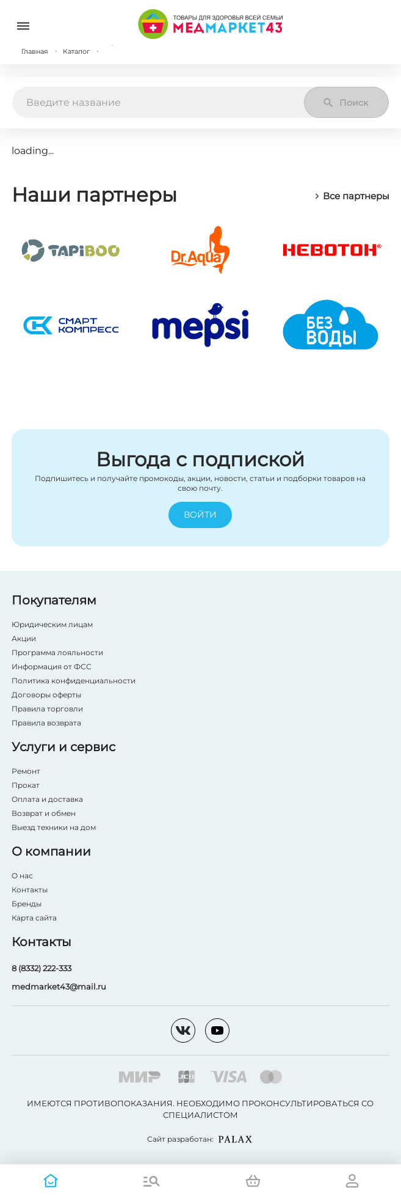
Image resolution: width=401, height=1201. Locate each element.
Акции (24, 638)
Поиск (345, 103)
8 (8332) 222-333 (41, 968)
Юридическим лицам (52, 624)
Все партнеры (351, 196)
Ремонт (26, 771)
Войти (200, 515)
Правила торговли (47, 708)
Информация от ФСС (52, 666)
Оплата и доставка (47, 799)
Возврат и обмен (44, 813)
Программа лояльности (57, 652)
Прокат (26, 785)
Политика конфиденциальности (73, 680)
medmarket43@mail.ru (59, 986)
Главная (34, 51)
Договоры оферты (46, 694)
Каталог (76, 51)
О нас (22, 875)
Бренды (27, 903)
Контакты (30, 889)
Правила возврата (46, 722)
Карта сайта (34, 917)
